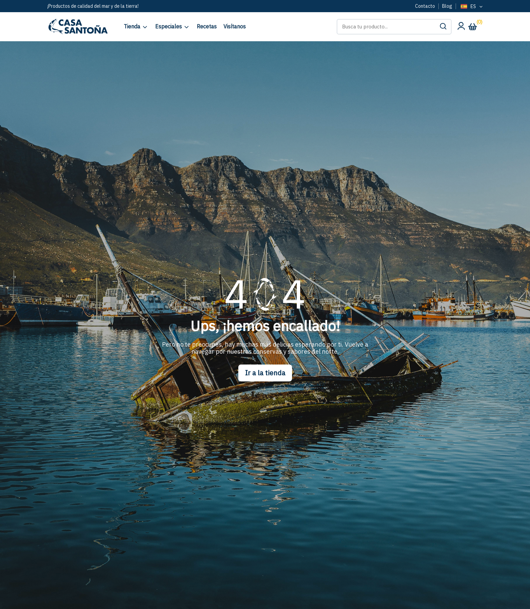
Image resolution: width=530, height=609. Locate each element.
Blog (447, 6)
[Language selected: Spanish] (471, 6)
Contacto (425, 6)
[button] (443, 26)
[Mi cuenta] (461, 28)
